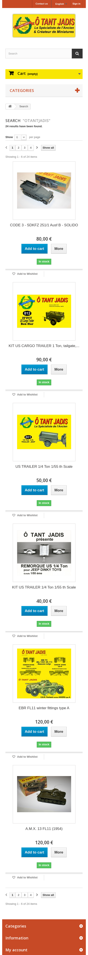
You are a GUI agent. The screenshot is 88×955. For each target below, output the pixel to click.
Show (9, 137)
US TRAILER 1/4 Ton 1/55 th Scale (44, 467)
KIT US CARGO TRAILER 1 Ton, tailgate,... (44, 346)
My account (16, 949)
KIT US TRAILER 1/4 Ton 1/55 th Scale (44, 587)
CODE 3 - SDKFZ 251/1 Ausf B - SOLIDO (44, 225)
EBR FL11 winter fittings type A (44, 708)
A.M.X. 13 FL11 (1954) (44, 829)
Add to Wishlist (27, 273)
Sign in (76, 3)
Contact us (42, 3)
